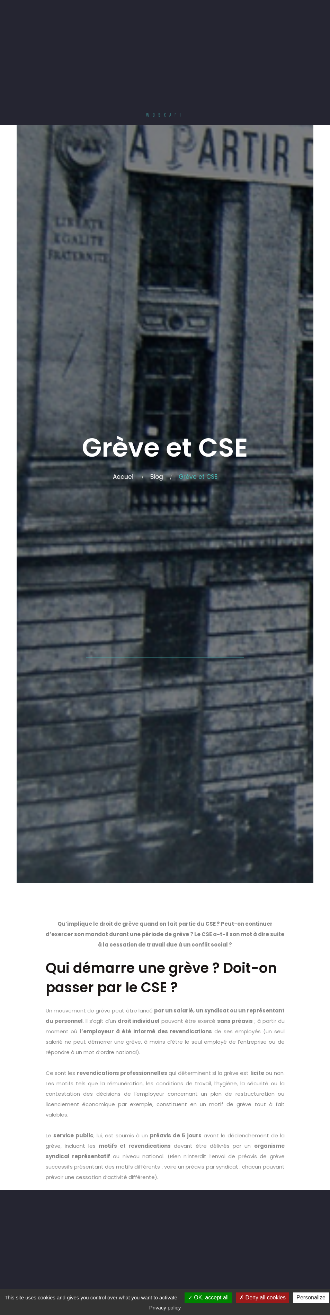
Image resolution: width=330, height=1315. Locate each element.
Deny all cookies (262, 1297)
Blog (156, 477)
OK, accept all (208, 1297)
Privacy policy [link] (165, 1307)
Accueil (124, 477)
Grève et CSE (198, 477)
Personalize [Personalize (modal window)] (310, 1297)
